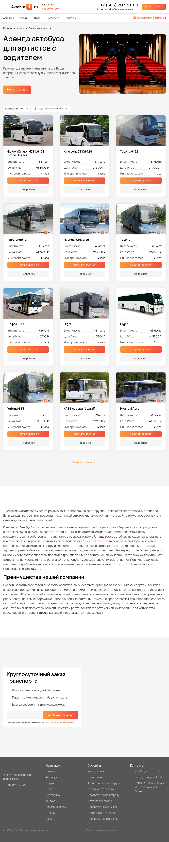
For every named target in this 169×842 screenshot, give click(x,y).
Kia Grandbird (17, 240)
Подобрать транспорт (60, 715)
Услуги (24, 17)
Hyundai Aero (129, 408)
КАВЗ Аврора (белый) (79, 408)
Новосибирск (50, 8)
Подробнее (28, 189)
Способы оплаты (56, 807)
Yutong (125, 240)
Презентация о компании (149, 17)
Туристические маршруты (104, 783)
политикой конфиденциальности (58, 721)
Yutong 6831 (16, 408)
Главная (7, 28)
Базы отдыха (95, 777)
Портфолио (53, 17)
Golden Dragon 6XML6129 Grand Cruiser (25, 153)
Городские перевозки (101, 789)
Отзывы (50, 813)
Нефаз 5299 (16, 324)
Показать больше (84, 462)
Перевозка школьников (102, 807)
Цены (49, 819)
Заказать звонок (154, 6)
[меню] (5, 7)
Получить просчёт (28, 180)
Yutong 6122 (129, 151)
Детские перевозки (100, 801)
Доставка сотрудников (102, 813)
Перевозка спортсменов (103, 819)
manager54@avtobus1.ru (150, 777)
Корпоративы (96, 771)
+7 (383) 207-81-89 (119, 4)
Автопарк (8, 17)
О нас (37, 17)
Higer (67, 324)
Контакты (71, 17)
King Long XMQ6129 (78, 151)
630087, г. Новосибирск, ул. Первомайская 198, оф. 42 (150, 787)
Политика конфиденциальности (102, 830)
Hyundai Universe (76, 240)
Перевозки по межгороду (103, 795)
